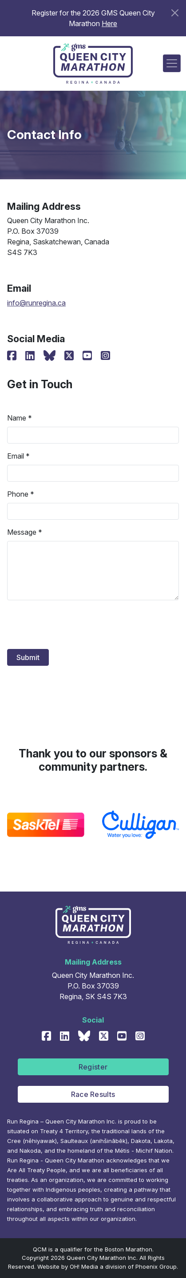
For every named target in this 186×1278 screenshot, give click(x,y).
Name (16, 417)
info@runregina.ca (36, 302)
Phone (17, 494)
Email (15, 456)
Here (109, 23)
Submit (28, 657)
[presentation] (74, 624)
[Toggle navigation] (172, 63)
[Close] (175, 12)
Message (21, 532)
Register (93, 1066)
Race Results (93, 1094)
